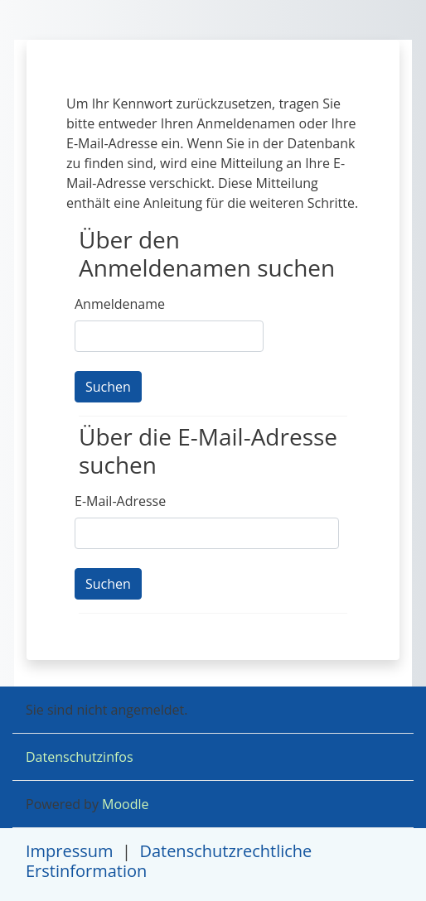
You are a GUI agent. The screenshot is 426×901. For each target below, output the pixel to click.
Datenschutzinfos (79, 757)
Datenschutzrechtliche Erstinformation (169, 861)
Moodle (125, 804)
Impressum (70, 851)
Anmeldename (120, 304)
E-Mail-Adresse (120, 501)
